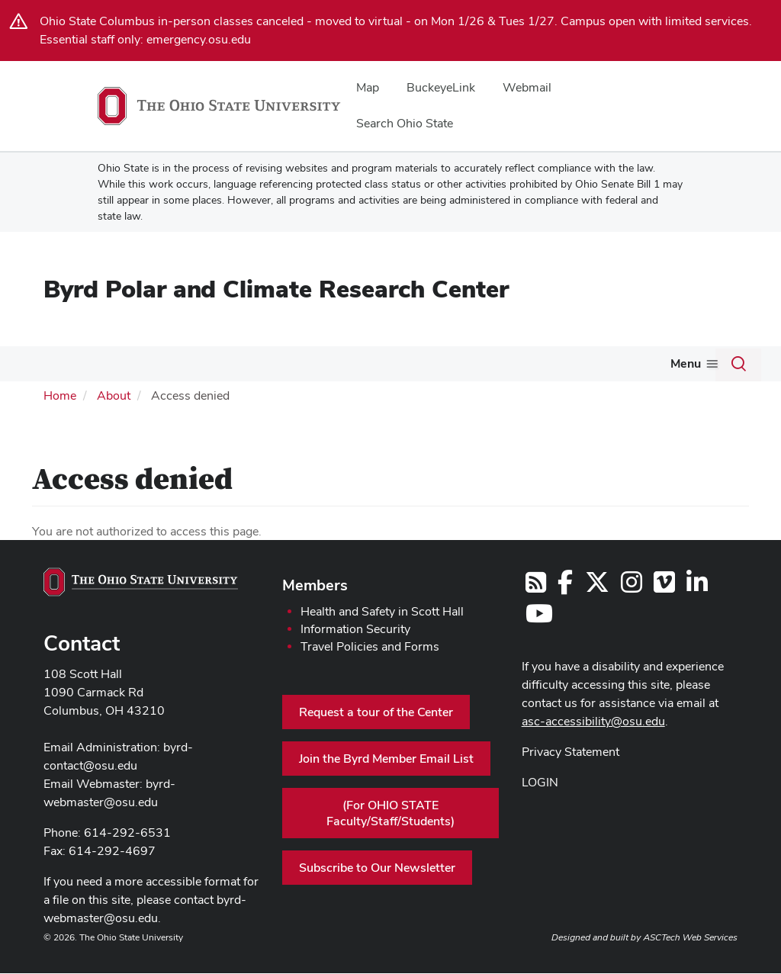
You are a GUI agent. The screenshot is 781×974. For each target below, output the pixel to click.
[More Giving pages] (654, 367)
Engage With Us (535, 363)
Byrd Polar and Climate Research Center (276, 288)
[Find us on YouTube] (539, 645)
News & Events (70, 399)
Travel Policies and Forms (370, 674)
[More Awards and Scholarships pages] (383, 367)
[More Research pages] (210, 367)
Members (315, 612)
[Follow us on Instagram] (631, 614)
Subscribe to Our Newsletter (377, 895)
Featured (434, 363)
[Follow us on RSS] (535, 614)
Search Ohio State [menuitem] (404, 123)
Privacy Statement (570, 779)
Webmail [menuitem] (527, 87)
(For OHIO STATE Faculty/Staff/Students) (390, 841)
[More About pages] (69, 367)
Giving (630, 363)
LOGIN (540, 810)
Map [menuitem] (367, 87)
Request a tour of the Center (376, 739)
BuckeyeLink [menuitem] (441, 87)
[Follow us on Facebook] (565, 614)
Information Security (355, 656)
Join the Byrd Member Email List (386, 786)
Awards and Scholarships (307, 363)
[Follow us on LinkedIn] (697, 614)
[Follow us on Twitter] (597, 614)
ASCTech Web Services (690, 965)
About (46, 363)
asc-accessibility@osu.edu (593, 749)
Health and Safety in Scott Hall (382, 639)
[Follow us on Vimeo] (664, 614)
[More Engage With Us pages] (586, 367)
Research (179, 363)
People (114, 363)
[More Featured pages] (464, 367)
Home (59, 422)
